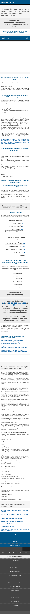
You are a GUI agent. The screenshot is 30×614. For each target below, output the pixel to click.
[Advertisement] (15, 57)
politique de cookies (15, 545)
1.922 (23, 249)
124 (24, 243)
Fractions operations (15, 571)
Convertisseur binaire (15, 594)
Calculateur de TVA (15, 601)
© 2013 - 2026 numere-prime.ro (15, 556)
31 (22, 229)
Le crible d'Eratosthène (7, 523)
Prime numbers (15, 560)
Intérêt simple (15, 609)
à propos (15, 534)
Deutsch (4, 549)
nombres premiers (8, 2)
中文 (26, 552)
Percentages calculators (15, 586)
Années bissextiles (15, 590)
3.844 (23, 252)
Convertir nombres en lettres (15, 575)
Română (19, 552)
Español (19, 549)
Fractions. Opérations (15, 567)
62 (24, 240)
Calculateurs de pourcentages (15, 582)
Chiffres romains (15, 564)
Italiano (3, 552)
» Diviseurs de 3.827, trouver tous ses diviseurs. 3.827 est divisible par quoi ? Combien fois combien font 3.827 (12, 342)
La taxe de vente (15, 605)
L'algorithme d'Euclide (7, 526)
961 (24, 246)
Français (26, 549)
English (11, 549)
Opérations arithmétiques (15, 579)
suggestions (15, 537)
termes (15, 541)
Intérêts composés (15, 597)
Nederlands (11, 552)
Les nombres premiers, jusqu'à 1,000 (11, 518)
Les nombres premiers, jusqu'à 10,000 (12, 521)
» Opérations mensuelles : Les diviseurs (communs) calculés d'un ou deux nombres (14, 346)
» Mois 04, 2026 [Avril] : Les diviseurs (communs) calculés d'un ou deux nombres (14, 350)
